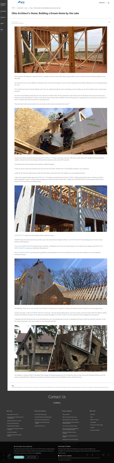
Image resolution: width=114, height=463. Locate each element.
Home (13, 7)
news (26, 8)
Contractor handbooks (12, 432)
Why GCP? (92, 414)
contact (57, 403)
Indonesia (101, 2)
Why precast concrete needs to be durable (70, 436)
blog (31, 8)
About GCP (20, 8)
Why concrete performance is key (70, 417)
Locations (92, 427)
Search (108, 3)
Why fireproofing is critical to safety (70, 419)
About (2, 23)
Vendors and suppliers (95, 430)
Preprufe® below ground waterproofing (43, 417)
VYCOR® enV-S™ (48, 158)
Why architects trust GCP (12, 414)
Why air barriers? (66, 414)
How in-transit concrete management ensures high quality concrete (71, 429)
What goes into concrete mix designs (70, 439)
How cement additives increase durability (69, 433)
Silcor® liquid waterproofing (40, 414)
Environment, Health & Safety (96, 425)
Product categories (67, 411)
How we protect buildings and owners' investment (15, 429)
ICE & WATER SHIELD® (74, 240)
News (91, 417)
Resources (3, 17)
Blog (2, 29)
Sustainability (93, 422)
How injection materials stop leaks (70, 426)
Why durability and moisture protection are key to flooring (71, 423)
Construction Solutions (40, 411)
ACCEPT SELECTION (31, 457)
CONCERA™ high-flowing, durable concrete (42, 423)
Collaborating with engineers (13, 426)
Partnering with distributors (13, 423)
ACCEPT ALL (19, 457)
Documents (3, 11)
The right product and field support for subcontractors (15, 418)
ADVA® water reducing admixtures (42, 419)
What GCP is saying (94, 419)
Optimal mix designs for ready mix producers (14, 435)
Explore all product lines (40, 426)
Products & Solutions (3, 4)
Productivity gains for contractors (14, 420)
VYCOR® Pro (71, 177)
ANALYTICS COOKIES (66, 456)
